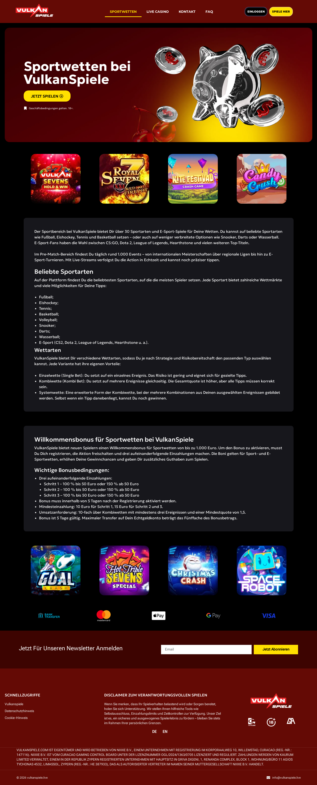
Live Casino (158, 11)
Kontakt (187, 11)
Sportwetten (123, 11)
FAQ (209, 11)
